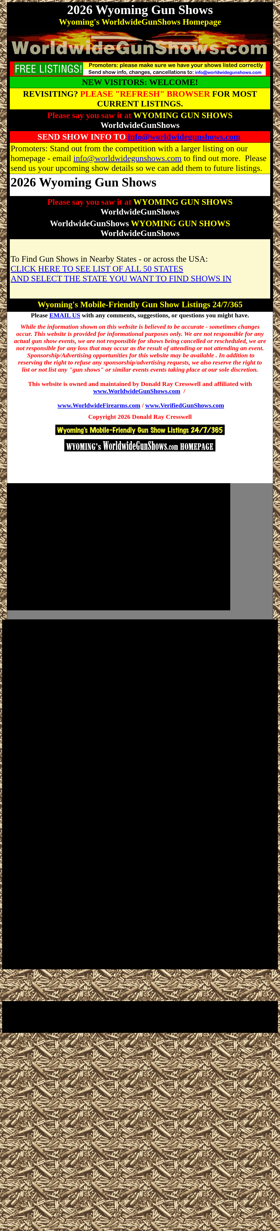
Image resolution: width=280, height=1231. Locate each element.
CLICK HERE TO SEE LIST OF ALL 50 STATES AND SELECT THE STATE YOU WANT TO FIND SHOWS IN (121, 273)
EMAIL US (64, 315)
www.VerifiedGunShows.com (184, 405)
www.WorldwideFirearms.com (98, 405)
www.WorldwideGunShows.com (136, 391)
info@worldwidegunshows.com (184, 136)
